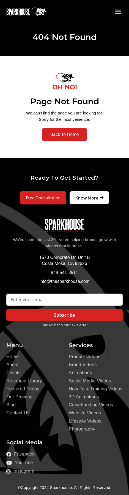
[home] (22, 12)
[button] (118, 12)
